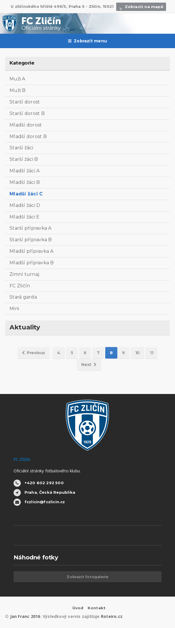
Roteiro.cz (112, 616)
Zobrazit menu (87, 41)
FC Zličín (20, 285)
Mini (14, 308)
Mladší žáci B (25, 182)
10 (137, 352)
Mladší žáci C (26, 194)
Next (88, 364)
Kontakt (97, 608)
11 (151, 352)
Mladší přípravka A (31, 251)
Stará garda (23, 297)
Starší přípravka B (31, 239)
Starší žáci (21, 147)
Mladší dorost (26, 125)
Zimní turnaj (24, 274)
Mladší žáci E (24, 217)
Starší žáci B (24, 159)
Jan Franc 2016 (25, 616)
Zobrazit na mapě (141, 6)
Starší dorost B (27, 113)
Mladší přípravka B (32, 262)
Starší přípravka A (30, 228)
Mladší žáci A (24, 170)
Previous (33, 353)
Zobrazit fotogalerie (87, 576)
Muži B (17, 90)
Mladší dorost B (28, 136)
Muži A (17, 79)
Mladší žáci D (25, 205)
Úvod (78, 608)
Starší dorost (25, 102)
